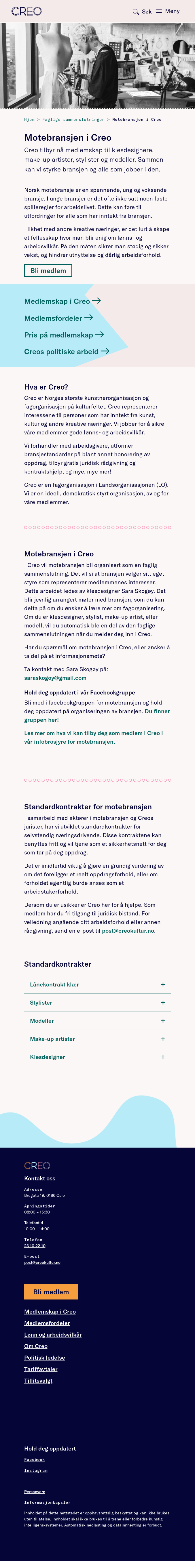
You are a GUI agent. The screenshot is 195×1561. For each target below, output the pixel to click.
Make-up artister (97, 1038)
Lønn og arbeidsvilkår (53, 1334)
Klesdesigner (97, 1057)
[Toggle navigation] (167, 11)
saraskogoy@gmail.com (55, 677)
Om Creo (36, 1346)
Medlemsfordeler (47, 1323)
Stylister (97, 1002)
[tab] (97, 985)
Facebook (34, 1459)
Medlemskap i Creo (50, 1311)
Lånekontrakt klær (97, 984)
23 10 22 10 (35, 1245)
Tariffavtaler (41, 1369)
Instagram (36, 1470)
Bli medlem (48, 270)
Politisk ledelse (44, 1357)
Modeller (97, 1020)
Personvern (34, 1491)
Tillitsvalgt (38, 1380)
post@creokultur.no (128, 930)
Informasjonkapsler (47, 1502)
